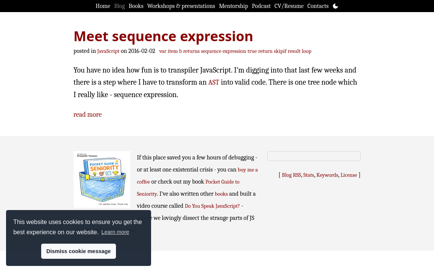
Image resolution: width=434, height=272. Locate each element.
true (252, 51)
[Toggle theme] (335, 6)
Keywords (327, 175)
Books (136, 6)
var (163, 51)
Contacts (318, 6)
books (221, 194)
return (265, 51)
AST (214, 83)
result (294, 51)
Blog (119, 6)
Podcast (261, 6)
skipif (280, 51)
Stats (308, 175)
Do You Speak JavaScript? (212, 206)
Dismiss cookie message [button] (78, 251)
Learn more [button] (115, 232)
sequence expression (223, 51)
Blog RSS (291, 175)
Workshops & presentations (181, 6)
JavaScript (108, 51)
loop (306, 51)
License (349, 175)
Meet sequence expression (163, 36)
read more (88, 115)
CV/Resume (289, 6)
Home (103, 6)
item (173, 51)
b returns (189, 51)
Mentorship (233, 6)
